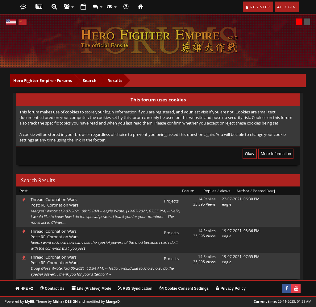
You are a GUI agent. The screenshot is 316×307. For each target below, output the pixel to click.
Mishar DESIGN (65, 301)
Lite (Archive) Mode (91, 288)
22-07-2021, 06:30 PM (241, 199)
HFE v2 (24, 288)
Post (23, 191)
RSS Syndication (135, 288)
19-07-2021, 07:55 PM (241, 256)
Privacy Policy (231, 288)
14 (200, 199)
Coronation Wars (61, 199)
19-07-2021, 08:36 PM (241, 230)
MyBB (29, 301)
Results (114, 80)
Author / (244, 191)
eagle (226, 204)
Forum (188, 191)
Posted (259, 191)
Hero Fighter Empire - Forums (42, 80)
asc (271, 191)
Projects (171, 201)
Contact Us (52, 288)
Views (225, 191)
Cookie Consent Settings (184, 288)
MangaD (113, 301)
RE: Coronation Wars (59, 205)
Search (90, 80)
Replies (209, 191)
